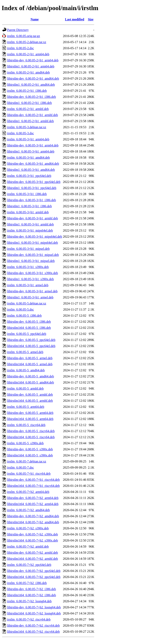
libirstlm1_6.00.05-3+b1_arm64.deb (30, 151)
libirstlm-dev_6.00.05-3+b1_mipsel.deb (33, 254)
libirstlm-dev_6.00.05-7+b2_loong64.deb (34, 607)
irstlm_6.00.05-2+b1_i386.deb (27, 90)
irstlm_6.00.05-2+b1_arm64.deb (28, 54)
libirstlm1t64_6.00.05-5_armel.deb (30, 364)
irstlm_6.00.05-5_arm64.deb (25, 406)
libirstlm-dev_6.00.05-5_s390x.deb (30, 449)
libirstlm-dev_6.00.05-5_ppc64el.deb (31, 340)
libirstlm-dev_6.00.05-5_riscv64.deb (31, 431)
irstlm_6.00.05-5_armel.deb (25, 352)
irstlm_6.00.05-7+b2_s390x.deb (28, 528)
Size (91, 19)
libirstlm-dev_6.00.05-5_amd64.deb (30, 376)
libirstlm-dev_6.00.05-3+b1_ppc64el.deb (33, 182)
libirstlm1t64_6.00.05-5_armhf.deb (30, 400)
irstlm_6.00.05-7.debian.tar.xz (26, 461)
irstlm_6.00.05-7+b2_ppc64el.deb (29, 564)
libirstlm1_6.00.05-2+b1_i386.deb (29, 103)
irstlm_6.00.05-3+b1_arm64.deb (28, 139)
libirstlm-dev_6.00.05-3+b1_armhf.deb (32, 218)
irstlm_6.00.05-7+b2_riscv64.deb (29, 619)
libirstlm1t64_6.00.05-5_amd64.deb (30, 382)
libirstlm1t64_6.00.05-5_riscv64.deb (31, 437)
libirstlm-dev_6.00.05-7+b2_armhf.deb (32, 552)
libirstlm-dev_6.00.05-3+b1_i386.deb (31, 200)
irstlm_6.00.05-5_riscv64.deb (26, 425)
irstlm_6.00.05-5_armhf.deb (25, 388)
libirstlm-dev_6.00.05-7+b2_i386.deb (31, 589)
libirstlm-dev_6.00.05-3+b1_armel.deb (32, 291)
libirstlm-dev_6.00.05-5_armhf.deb (30, 394)
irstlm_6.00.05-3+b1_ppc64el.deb (29, 175)
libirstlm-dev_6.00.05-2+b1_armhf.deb (32, 115)
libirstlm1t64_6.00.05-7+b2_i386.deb (31, 595)
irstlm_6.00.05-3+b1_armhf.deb (28, 212)
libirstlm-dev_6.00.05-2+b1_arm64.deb (32, 60)
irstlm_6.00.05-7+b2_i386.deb (27, 583)
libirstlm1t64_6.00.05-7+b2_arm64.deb (32, 504)
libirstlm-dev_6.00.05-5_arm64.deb (30, 413)
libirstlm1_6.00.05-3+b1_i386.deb (29, 206)
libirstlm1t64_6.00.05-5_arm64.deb (30, 419)
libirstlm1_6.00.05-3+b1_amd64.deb (31, 169)
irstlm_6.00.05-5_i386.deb (24, 315)
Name (34, 19)
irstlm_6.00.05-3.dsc (20, 133)
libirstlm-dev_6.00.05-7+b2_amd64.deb (33, 516)
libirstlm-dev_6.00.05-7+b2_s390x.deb (32, 534)
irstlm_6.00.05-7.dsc (20, 467)
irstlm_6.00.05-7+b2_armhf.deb (28, 546)
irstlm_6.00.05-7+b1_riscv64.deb (29, 473)
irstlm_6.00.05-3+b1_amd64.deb (28, 157)
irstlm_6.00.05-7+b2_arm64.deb (28, 492)
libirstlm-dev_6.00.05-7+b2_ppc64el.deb (33, 571)
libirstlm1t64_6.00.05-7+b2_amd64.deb (33, 522)
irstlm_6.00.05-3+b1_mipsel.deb (28, 248)
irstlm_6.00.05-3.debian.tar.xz (26, 127)
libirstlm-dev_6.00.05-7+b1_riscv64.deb (33, 479)
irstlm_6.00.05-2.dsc (20, 48)
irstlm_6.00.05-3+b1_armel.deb (27, 285)
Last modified (74, 19)
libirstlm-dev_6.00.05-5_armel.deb (30, 358)
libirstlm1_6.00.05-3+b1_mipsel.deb (31, 261)
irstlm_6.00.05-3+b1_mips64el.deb (30, 230)
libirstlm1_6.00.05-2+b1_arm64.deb (30, 66)
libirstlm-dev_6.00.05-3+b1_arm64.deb (32, 145)
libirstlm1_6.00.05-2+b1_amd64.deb (31, 84)
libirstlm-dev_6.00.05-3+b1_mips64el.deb (34, 236)
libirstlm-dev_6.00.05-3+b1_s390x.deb (32, 273)
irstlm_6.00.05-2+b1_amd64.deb (28, 72)
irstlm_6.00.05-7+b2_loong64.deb (29, 601)
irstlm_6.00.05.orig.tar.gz (23, 36)
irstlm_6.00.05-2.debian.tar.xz (26, 42)
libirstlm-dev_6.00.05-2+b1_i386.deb (31, 96)
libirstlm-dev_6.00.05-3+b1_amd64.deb (33, 163)
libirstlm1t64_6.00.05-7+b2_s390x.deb (32, 540)
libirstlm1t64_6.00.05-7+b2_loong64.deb (34, 613)
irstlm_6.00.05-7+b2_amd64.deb (28, 510)
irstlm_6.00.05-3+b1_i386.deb (27, 194)
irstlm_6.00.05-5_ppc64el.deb (26, 333)
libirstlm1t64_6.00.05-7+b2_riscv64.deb (33, 631)
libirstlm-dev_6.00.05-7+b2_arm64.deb (32, 498)
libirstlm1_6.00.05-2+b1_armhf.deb (30, 121)
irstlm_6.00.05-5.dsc (20, 309)
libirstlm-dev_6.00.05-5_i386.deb (29, 321)
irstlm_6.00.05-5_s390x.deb (25, 443)
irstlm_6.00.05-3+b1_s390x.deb (28, 267)
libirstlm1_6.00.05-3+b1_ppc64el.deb (31, 188)
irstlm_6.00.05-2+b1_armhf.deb (28, 109)
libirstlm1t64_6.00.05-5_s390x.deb (30, 455)
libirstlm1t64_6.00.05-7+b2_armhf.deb (32, 558)
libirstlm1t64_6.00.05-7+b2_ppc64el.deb (33, 577)
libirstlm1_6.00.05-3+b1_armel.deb (30, 297)
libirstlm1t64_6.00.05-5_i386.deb (29, 327)
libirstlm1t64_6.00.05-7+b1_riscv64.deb (33, 485)
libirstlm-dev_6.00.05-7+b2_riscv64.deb (33, 625)
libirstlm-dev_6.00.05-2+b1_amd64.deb (33, 78)
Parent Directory (18, 30)
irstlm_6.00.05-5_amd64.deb (26, 370)
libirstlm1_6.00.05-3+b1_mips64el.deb (32, 242)
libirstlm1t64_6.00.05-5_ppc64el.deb (31, 346)
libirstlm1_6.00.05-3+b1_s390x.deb (30, 279)
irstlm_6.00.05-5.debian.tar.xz (26, 303)
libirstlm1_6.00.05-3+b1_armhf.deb (30, 224)
